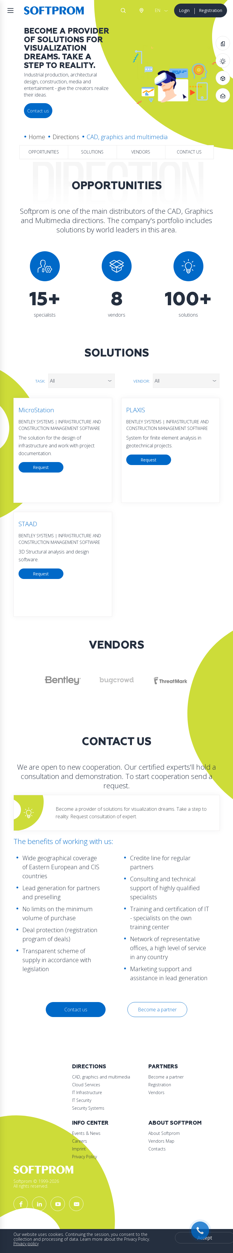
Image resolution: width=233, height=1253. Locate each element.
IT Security (81, 1100)
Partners (163, 1066)
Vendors (140, 152)
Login (184, 10)
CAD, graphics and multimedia (101, 1077)
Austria (141, 10)
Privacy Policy (84, 1156)
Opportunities (43, 152)
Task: (40, 381)
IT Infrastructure (87, 1092)
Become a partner (157, 1009)
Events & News (86, 1133)
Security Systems (88, 1108)
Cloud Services (86, 1084)
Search (123, 10)
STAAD (28, 524)
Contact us (189, 152)
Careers (79, 1141)
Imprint (79, 1149)
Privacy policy (26, 1243)
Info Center (90, 1123)
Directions (66, 137)
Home (37, 137)
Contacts (157, 1149)
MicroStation (36, 410)
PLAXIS (135, 410)
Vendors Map (161, 1141)
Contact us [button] (38, 111)
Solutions (92, 152)
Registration (210, 10)
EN (157, 10)
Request (41, 467)
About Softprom (175, 1123)
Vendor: (141, 381)
